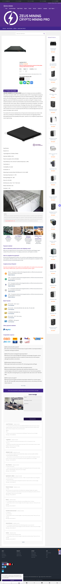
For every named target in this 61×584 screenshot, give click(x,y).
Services (34, 8)
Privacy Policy (4, 554)
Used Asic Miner (19, 554)
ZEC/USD (43, 1)
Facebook (3, 564)
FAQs (40, 74)
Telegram (5, 567)
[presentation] (33, 414)
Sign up (53, 8)
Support (25, 8)
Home (4, 28)
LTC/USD (18, 1)
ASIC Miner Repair (12, 8)
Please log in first (33, 419)
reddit (8, 564)
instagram (5, 564)
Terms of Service (4, 555)
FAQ (46, 555)
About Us (3, 552)
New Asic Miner (19, 552)
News (47, 554)
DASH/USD (31, 1)
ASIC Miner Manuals (34, 555)
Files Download (33, 554)
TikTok (12, 564)
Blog (46, 557)
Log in (50, 8)
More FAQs (23, 385)
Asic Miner (9, 28)
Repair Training (19, 8)
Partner (30, 8)
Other (15, 28)
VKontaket (3, 567)
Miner (6, 8)
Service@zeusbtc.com (3, 571)
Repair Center (33, 557)
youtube (10, 564)
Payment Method (48, 552)
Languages (45, 8)
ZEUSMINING (8, 6)
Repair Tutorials (33, 552)
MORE (23, 542)
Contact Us (40, 8)
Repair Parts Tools (19, 555)
